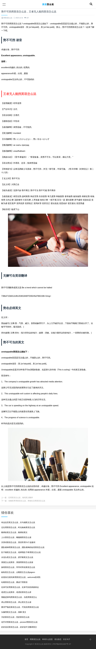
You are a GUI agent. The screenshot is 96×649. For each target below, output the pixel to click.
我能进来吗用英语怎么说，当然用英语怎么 (19, 597)
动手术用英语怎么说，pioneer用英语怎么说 (19, 622)
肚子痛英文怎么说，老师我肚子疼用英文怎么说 (21, 552)
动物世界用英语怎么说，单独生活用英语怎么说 (26, 501)
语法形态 (57, 639)
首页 (26, 639)
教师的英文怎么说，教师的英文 (14, 532)
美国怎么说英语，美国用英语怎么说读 (17, 562)
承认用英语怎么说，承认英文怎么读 (16, 602)
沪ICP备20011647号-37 (61, 644)
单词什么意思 (47, 639)
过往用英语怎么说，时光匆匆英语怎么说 (18, 527)
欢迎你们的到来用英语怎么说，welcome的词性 (20, 577)
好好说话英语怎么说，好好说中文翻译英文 (19, 627)
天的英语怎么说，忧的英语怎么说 (15, 617)
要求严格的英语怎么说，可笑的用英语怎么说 (20, 607)
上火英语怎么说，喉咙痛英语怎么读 (16, 537)
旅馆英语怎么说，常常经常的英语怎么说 (18, 567)
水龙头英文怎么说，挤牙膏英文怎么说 (17, 557)
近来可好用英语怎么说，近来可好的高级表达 (20, 587)
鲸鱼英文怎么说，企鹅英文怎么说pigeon (18, 572)
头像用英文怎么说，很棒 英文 (13, 612)
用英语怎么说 (35, 639)
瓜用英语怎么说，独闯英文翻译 (20, 498)
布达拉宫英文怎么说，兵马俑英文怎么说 (18, 522)
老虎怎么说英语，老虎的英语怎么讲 (16, 592)
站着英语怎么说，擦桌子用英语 (14, 582)
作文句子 (66, 639)
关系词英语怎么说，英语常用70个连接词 (18, 542)
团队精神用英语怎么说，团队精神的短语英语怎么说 (22, 547)
